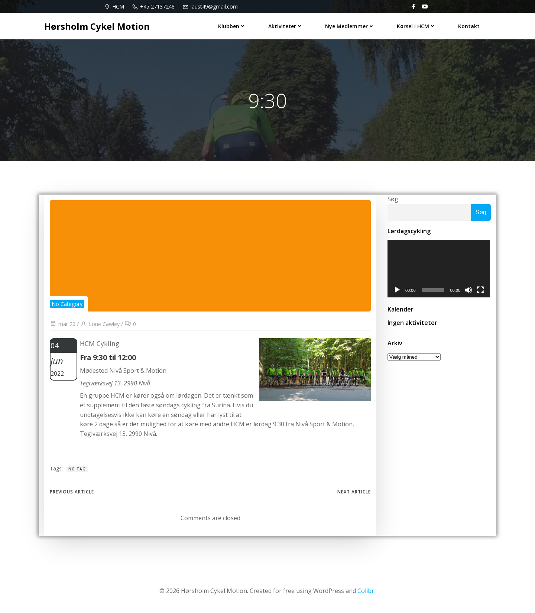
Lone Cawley (100, 323)
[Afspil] (397, 290)
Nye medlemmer (349, 26)
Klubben (232, 26)
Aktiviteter (285, 26)
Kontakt (469, 26)
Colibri (366, 591)
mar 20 (62, 323)
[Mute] (469, 290)
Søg (393, 199)
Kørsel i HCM (416, 26)
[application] (439, 269)
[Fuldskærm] (481, 290)
